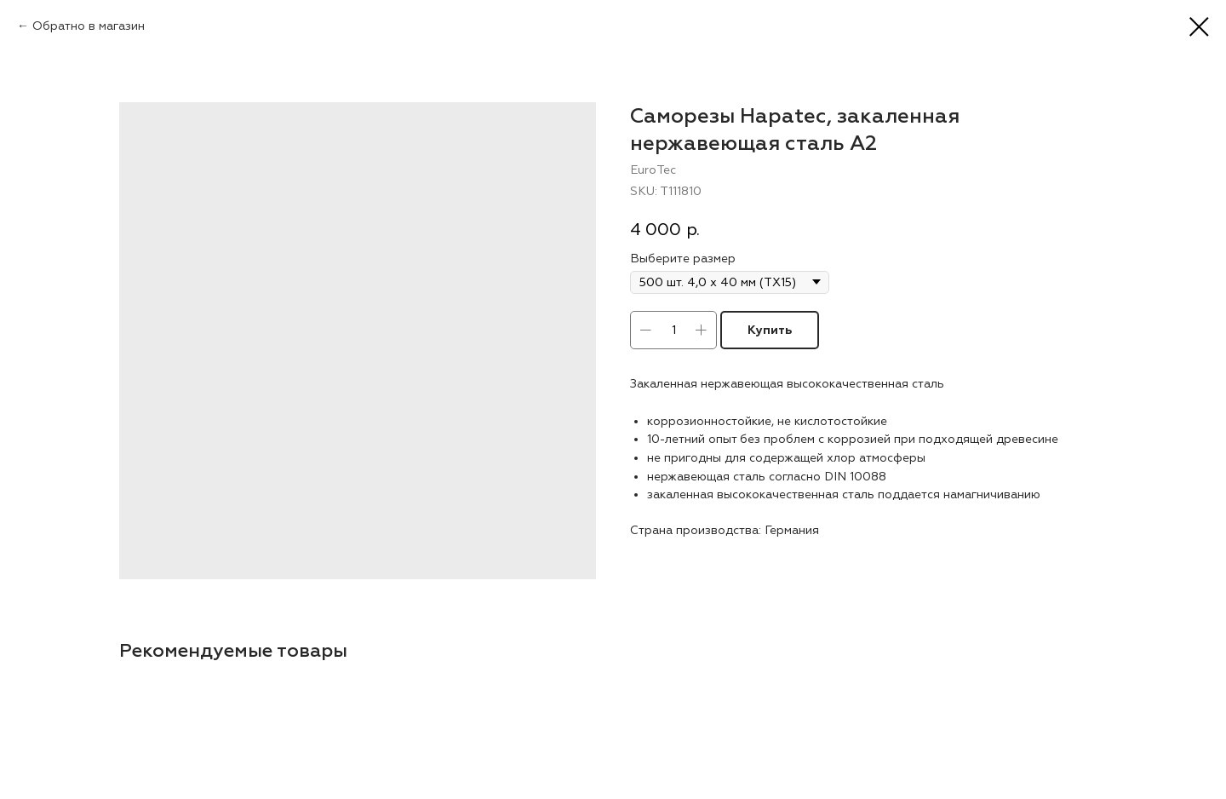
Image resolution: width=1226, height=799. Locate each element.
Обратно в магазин (88, 26)
